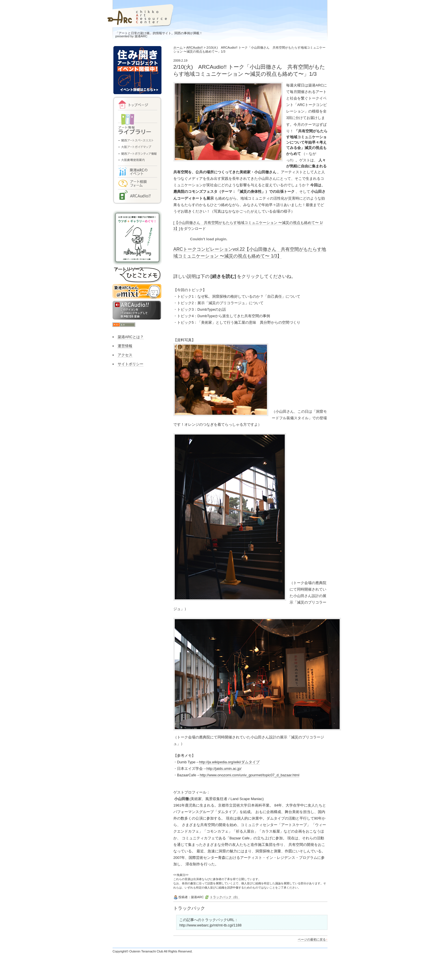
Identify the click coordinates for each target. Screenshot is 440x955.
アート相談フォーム (137, 182)
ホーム (178, 47)
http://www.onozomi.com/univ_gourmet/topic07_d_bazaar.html (249, 775)
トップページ (137, 104)
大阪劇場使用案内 (137, 160)
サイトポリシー (130, 364)
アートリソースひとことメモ (137, 275)
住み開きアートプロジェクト (137, 70)
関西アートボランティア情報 (137, 154)
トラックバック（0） (225, 897)
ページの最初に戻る (312, 939)
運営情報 (125, 346)
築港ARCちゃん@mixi (137, 291)
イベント (137, 170)
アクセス (125, 355)
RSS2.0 (124, 325)
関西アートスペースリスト (137, 140)
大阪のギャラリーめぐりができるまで (137, 238)
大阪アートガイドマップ (137, 147)
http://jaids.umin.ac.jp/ (223, 768)
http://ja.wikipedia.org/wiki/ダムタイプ (229, 762)
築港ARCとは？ (131, 337)
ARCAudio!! (194, 47)
